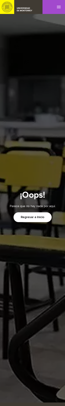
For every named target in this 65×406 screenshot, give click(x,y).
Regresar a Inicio (32, 217)
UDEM (21, 7)
